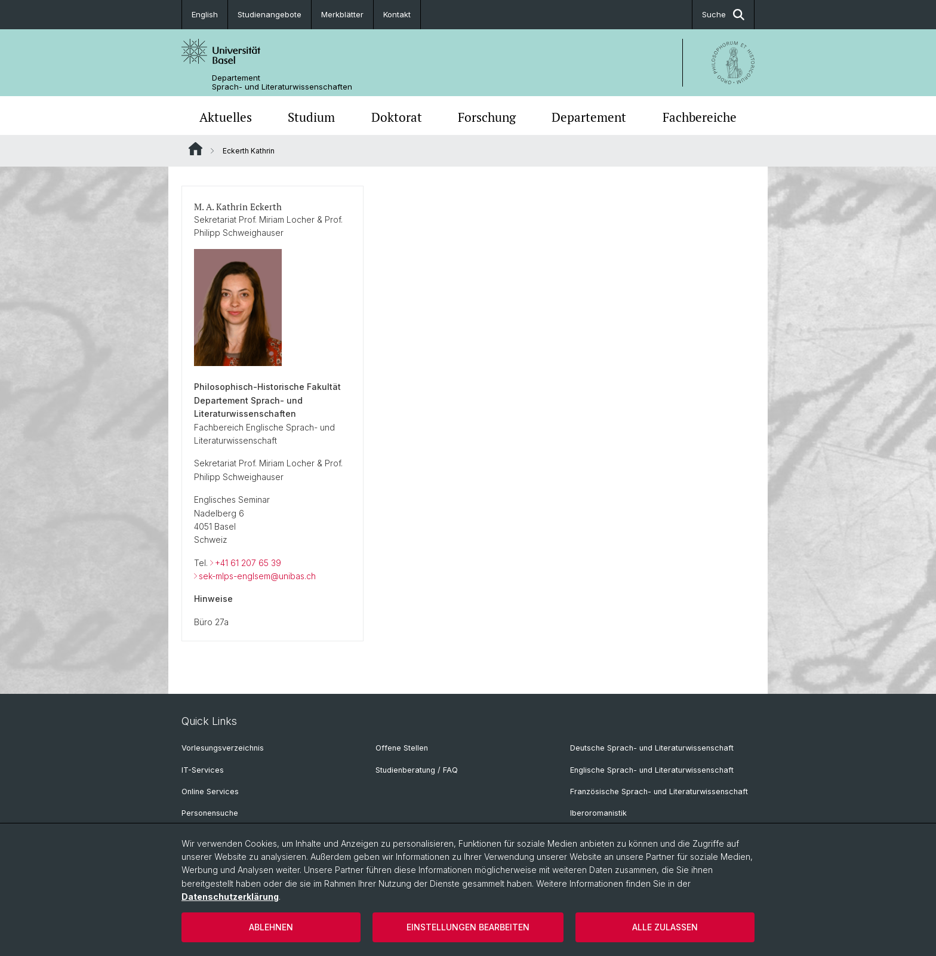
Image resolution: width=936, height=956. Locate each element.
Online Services (210, 791)
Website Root (195, 148)
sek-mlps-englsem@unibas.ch (257, 576)
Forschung (487, 117)
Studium (311, 117)
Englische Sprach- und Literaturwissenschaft (652, 770)
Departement (589, 117)
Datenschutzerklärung (230, 897)
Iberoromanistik (598, 813)
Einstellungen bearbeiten (468, 927)
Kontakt (397, 14)
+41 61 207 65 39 (248, 563)
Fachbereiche (700, 117)
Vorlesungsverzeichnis (222, 747)
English (205, 14)
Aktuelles (225, 117)
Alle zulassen (665, 927)
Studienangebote (269, 14)
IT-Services (202, 770)
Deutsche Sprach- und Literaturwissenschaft (652, 747)
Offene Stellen (401, 747)
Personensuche (209, 813)
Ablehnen (271, 927)
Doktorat (396, 117)
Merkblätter (342, 14)
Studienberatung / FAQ (416, 770)
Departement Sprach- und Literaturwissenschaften (282, 82)
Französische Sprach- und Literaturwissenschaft (659, 791)
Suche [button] (723, 14)
